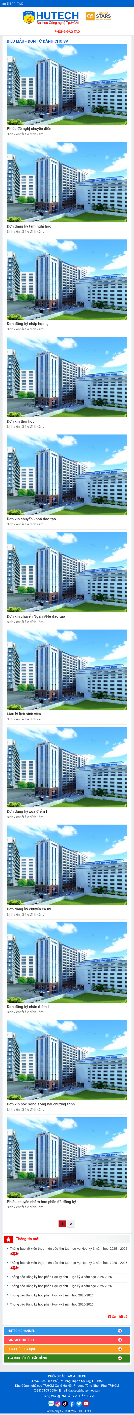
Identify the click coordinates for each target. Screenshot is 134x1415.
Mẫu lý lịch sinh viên (24, 714)
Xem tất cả (117, 1317)
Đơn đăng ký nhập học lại (28, 323)
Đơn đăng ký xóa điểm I (27, 811)
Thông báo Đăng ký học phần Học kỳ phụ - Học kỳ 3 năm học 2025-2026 (61, 1277)
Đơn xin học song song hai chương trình (41, 1104)
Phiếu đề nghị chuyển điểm (29, 128)
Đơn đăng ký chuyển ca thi (29, 909)
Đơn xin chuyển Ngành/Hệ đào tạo (36, 616)
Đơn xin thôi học (21, 421)
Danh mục (13, 3)
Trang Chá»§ (51, 1396)
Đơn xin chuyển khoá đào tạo (31, 519)
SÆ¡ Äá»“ (69, 1396)
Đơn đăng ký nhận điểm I (28, 1006)
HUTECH (85, 1411)
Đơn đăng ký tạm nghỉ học (29, 226)
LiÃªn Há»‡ (87, 1396)
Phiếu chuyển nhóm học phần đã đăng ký (41, 1202)
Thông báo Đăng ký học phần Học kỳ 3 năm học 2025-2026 (51, 1295)
